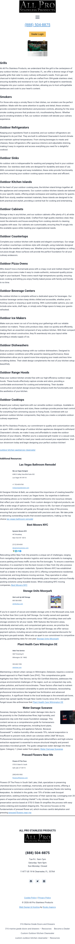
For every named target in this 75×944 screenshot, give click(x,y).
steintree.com (17, 667)
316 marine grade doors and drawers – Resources (28, 928)
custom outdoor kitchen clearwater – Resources (37, 938)
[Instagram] (44, 881)
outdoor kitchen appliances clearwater (17, 450)
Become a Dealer (62, 928)
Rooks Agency (49, 907)
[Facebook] (31, 881)
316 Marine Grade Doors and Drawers (37, 924)
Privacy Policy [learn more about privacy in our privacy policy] (44, 897)
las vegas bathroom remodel (20, 519)
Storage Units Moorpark (37, 590)
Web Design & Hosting (29, 907)
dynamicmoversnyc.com (21, 548)
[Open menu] (37, 17)
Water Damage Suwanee (37, 707)
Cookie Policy (30, 897)
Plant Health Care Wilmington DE (37, 644)
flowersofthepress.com (20, 778)
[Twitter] (37, 881)
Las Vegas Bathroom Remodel (37, 464)
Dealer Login (37, 34)
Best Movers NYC (37, 524)
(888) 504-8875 (37, 25)
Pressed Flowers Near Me (37, 754)
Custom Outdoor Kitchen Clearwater (37, 933)
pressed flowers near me (19, 812)
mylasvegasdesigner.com (21, 488)
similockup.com (18, 604)
